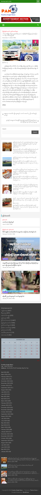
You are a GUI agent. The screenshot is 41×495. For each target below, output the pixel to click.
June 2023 (4, 447)
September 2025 (5, 387)
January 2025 (4, 405)
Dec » (38, 360)
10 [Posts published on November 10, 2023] (26, 348)
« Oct (2, 360)
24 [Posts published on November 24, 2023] (26, 354)
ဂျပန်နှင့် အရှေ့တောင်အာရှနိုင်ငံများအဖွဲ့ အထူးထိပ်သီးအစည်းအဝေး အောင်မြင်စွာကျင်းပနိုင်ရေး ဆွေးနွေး (21, 121)
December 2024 (5, 407)
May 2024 (3, 423)
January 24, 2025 (6, 298)
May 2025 (3, 396)
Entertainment (5, 308)
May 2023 (3, 449)
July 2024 (3, 418)
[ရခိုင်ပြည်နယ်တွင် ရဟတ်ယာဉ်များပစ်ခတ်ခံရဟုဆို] (7, 161)
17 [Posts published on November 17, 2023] (26, 351)
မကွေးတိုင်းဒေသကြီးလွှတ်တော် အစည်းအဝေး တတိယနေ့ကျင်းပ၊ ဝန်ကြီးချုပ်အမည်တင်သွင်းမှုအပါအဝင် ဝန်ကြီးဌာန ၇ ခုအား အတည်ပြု (25, 171)
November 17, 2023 (7, 37)
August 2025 (4, 390)
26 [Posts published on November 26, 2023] (37, 354)
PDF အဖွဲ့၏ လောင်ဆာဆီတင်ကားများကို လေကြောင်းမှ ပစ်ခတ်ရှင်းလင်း (19, 232)
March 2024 (4, 427)
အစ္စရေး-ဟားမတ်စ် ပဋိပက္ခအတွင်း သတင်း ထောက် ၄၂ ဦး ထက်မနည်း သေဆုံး (20, 114)
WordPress (26, 492)
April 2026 (4, 372)
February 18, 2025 (7, 234)
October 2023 (5, 438)
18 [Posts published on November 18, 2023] (31, 351)
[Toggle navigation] (3, 25)
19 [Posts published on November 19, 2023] (37, 351)
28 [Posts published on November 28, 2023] (9, 356)
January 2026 (4, 379)
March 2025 (4, 401)
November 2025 (5, 383)
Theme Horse (33, 490)
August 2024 (4, 416)
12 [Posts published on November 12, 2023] (37, 348)
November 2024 (5, 409)
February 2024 (5, 429)
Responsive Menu (38, 1)
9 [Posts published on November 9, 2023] (20, 348)
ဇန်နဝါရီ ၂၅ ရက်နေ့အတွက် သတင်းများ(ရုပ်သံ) (13, 296)
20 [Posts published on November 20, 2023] (4, 354)
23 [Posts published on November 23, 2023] (20, 354)
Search (4, 129)
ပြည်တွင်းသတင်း (6, 31)
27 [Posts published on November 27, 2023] (4, 356)
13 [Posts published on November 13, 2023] (4, 351)
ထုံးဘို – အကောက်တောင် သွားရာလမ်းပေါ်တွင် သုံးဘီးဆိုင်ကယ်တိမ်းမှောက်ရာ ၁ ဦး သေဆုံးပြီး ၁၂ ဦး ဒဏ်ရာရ (25, 200)
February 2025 (5, 403)
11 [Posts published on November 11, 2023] (31, 348)
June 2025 (4, 394)
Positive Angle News (8, 15)
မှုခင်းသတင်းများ (14, 31)
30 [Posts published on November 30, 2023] (20, 356)
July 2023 (3, 445)
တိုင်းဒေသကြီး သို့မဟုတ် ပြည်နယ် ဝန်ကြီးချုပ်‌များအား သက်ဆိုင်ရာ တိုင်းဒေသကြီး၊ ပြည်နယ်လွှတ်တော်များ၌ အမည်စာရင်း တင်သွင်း (25, 186)
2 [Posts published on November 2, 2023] (20, 345)
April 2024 (4, 425)
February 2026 (5, 376)
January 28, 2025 (6, 267)
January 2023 (4, 451)
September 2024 (5, 414)
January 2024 (4, 431)
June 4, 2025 (5, 224)
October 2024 (5, 412)
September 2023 (5, 440)
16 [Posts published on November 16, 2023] (20, 351)
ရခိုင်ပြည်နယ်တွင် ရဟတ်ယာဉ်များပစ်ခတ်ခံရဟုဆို (24, 157)
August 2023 (4, 442)
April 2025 (4, 398)
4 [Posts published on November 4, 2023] (31, 345)
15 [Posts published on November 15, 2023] (15, 351)
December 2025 (5, 381)
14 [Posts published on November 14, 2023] (9, 351)
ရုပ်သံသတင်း (6, 216)
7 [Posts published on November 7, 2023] (9, 348)
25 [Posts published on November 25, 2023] (31, 354)
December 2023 (5, 434)
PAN (15, 37)
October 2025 (5, 385)
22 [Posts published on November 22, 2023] (15, 354)
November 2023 (5, 436)
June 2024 (4, 420)
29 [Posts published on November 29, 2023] (15, 356)
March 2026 (4, 374)
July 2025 (3, 392)
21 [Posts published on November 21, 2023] (9, 354)
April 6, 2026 (11, 461)
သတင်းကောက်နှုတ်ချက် (8, 222)
